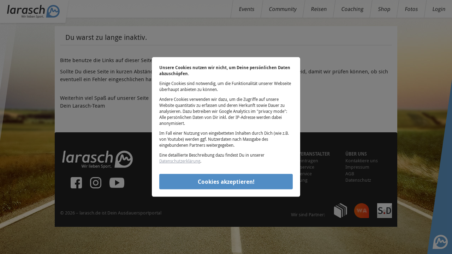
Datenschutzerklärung (179, 161)
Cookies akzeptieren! (226, 181)
